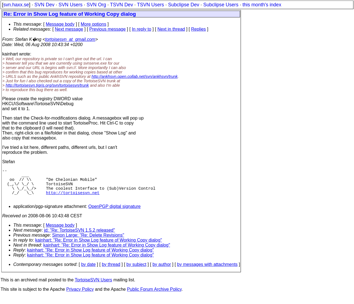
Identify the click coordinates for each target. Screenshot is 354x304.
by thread (111, 272)
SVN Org (96, 4)
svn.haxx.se (16, 4)
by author (161, 272)
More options (93, 24)
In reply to (141, 29)
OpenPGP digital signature (114, 214)
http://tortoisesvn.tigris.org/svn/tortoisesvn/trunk (47, 85)
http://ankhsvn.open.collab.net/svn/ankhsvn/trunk (135, 76)
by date (88, 272)
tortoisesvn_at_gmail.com (70, 39)
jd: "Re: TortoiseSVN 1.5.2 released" (79, 238)
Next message (69, 29)
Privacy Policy (80, 297)
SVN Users (70, 4)
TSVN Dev (121, 4)
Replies (198, 29)
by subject (136, 272)
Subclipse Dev (183, 4)
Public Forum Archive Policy (154, 297)
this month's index (262, 4)
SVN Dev (44, 4)
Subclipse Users (220, 4)
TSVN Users (150, 4)
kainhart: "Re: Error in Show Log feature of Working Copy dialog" (98, 247)
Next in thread (171, 29)
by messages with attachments (207, 272)
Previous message (107, 29)
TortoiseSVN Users (93, 287)
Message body (60, 24)
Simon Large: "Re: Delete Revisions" (88, 242)
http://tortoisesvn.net (72, 199)
